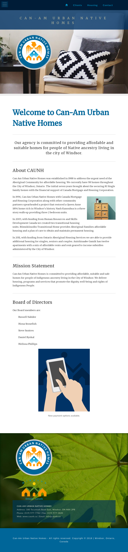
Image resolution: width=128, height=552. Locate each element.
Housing (92, 5)
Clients (77, 5)
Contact (108, 5)
